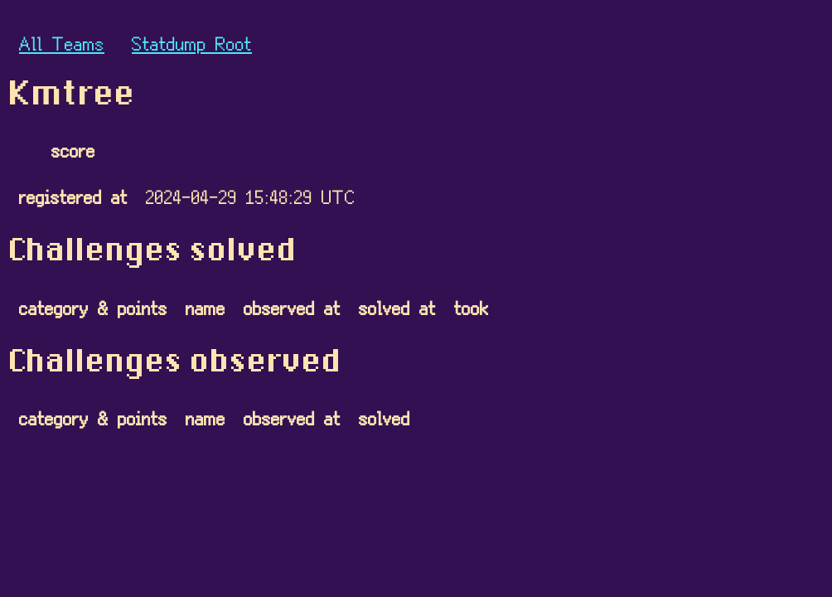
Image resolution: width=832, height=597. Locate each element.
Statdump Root (192, 42)
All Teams (61, 42)
